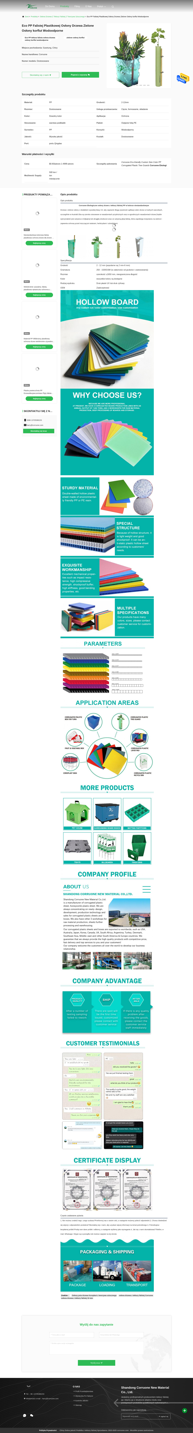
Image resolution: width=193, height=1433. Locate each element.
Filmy (77, 6)
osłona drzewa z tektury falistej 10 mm (77, 1298)
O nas (88, 6)
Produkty (64, 6)
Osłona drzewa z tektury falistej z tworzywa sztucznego (62, 17)
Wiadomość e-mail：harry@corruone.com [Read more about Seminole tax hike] (41, 1399)
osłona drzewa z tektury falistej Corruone (136, 1295)
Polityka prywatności (48, 1430)
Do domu (50, 6)
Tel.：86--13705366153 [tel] (34, 1394)
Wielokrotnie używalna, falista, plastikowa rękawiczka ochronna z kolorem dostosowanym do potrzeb (37, 289)
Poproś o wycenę (80, 75)
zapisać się (163, 1416)
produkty (34, 17)
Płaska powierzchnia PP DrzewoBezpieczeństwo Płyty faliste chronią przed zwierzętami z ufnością (38, 393)
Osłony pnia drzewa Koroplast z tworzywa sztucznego (94, 1295)
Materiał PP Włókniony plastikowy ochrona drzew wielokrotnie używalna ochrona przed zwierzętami (38, 341)
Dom (27, 17)
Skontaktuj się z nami (40, 75)
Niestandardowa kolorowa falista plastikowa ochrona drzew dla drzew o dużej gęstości (38, 237)
